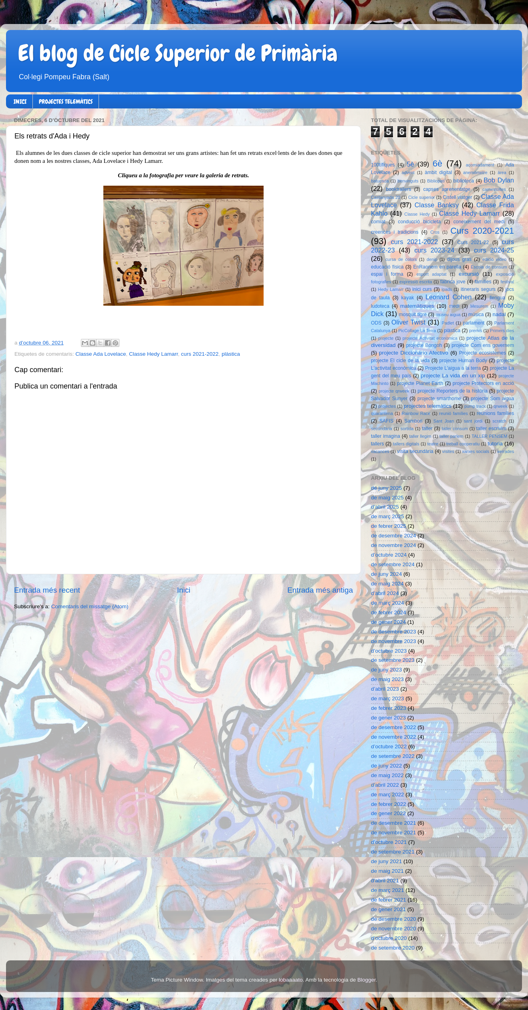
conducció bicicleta (419, 221)
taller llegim (420, 436)
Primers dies (502, 330)
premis (475, 330)
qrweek (501, 406)
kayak (407, 298)
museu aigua (447, 314)
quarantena (382, 413)
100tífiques (383, 165)
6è (437, 163)
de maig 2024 (387, 584)
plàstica (231, 354)
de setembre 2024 (393, 564)
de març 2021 (387, 890)
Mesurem (479, 306)
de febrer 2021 (388, 900)
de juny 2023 (386, 670)
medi (454, 306)
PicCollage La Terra (417, 330)
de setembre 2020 (393, 948)
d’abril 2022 (385, 785)
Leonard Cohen (448, 297)
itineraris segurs (478, 289)
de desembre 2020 (393, 919)
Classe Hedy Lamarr (153, 354)
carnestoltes (494, 189)
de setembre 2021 (393, 852)
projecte (385, 338)
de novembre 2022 (393, 737)
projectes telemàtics (427, 406)
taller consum (455, 428)
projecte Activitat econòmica (430, 338)
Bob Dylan (499, 180)
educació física (387, 267)
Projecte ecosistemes (482, 353)
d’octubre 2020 (389, 938)
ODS (376, 323)
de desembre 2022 (393, 727)
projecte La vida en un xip (453, 376)
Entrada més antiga (320, 590)
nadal (499, 314)
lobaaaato (290, 980)
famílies (483, 282)
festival (507, 281)
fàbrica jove (453, 282)
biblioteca (463, 181)
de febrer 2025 (388, 526)
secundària (381, 428)
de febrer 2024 (388, 612)
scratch (499, 421)
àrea (502, 172)
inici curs (422, 289)
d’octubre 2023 (389, 651)
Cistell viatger (457, 197)
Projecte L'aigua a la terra (453, 368)
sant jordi (473, 421)
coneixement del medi (479, 221)
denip (432, 259)
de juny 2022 (386, 766)
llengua (497, 298)
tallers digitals (406, 443)
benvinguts (407, 180)
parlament (473, 323)
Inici (184, 590)
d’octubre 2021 (389, 842)
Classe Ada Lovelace (100, 354)
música (476, 314)
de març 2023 (387, 698)
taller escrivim (491, 428)
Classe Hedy (416, 214)
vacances (380, 451)
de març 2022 (387, 795)
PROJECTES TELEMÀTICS (66, 102)
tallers (377, 444)
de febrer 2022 (388, 804)
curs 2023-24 (434, 250)
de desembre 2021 (393, 823)
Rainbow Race (416, 413)
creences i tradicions (395, 232)
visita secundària (415, 451)
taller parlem (451, 436)
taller (427, 428)
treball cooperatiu (463, 443)
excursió (469, 274)
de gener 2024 (388, 622)
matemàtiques (417, 306)
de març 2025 (387, 516)
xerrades (505, 451)
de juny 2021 (386, 861)
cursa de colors (401, 259)
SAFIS (386, 421)
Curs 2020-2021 (482, 231)
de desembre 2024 (393, 536)
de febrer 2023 (388, 708)
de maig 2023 (387, 679)
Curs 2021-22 (473, 242)
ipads (446, 289)
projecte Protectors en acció (483, 383)
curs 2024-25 (494, 250)
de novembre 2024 (393, 545)
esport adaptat (432, 274)
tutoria (495, 444)
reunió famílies (453, 413)
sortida (407, 428)
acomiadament (480, 164)
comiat (378, 221)
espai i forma (387, 274)
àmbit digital (438, 172)
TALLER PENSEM (489, 436)
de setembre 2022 (393, 756)
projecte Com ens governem (482, 345)
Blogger (366, 980)
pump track (475, 406)
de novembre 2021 (393, 833)
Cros (434, 232)
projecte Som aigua (492, 398)
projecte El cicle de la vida (400, 360)
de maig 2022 (387, 775)
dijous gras (459, 259)
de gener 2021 (388, 909)
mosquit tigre (413, 314)
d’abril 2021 (385, 881)
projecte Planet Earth (420, 383)
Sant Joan (443, 421)
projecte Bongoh (424, 345)
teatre (433, 443)
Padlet (447, 323)
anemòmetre (475, 172)
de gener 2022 (388, 813)
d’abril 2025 (385, 507)
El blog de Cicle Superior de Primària (178, 53)
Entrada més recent (47, 590)
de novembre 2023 (393, 641)
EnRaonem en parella (437, 267)
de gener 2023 (388, 718)
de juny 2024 (386, 574)
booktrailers (398, 189)
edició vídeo (494, 259)
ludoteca (380, 306)
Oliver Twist (408, 322)
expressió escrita (415, 281)
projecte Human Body (463, 360)
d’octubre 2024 (389, 555)
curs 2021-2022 (200, 354)
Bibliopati (436, 180)
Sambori (413, 421)
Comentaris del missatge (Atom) (90, 606)
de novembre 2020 (393, 929)
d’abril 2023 (385, 689)
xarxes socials (475, 451)
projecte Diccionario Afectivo (413, 353)
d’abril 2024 (385, 593)
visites (448, 451)
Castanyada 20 (385, 197)
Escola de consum (489, 267)
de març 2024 (387, 603)
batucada (380, 180)
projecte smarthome (439, 398)
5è (410, 164)
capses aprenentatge (447, 189)
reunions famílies (495, 413)
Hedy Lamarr (391, 289)
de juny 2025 (386, 488)
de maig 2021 (387, 871)
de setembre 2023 (393, 660)
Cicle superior (421, 197)
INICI (20, 102)
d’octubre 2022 (389, 746)
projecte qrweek (394, 391)
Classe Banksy (437, 204)
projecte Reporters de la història (452, 391)
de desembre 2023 (393, 632)
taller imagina (385, 436)
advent (407, 172)
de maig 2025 (387, 498)
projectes (387, 406)
